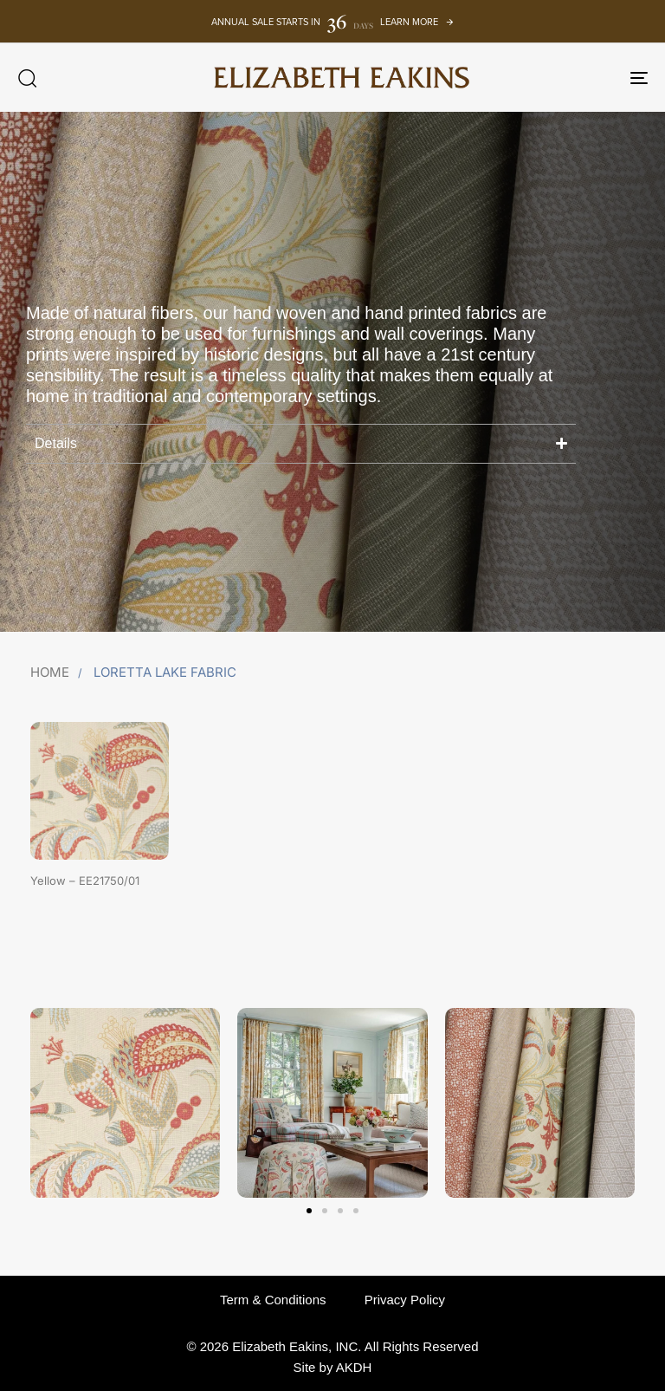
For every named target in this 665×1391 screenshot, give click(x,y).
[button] (26, 78)
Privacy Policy (405, 1299)
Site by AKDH (333, 1367)
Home (49, 672)
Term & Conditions (273, 1299)
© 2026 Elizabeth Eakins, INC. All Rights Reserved (332, 1346)
